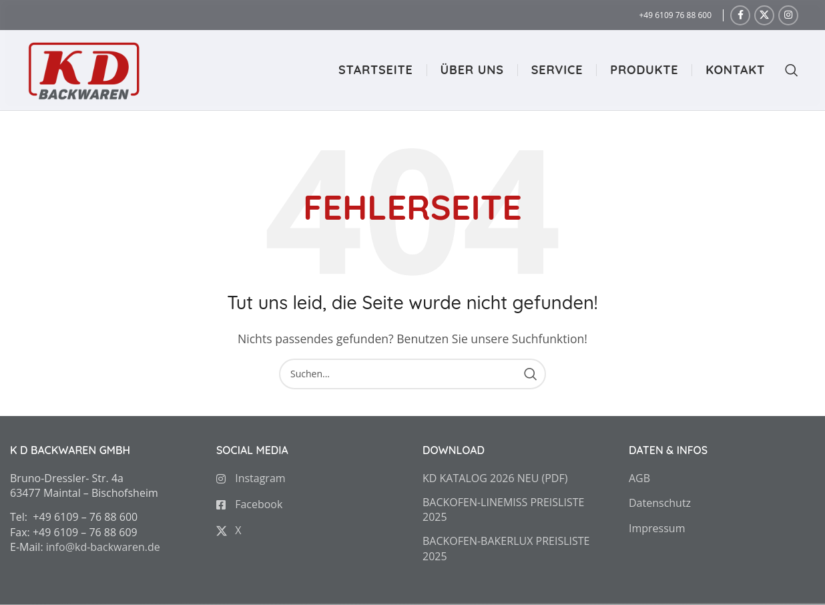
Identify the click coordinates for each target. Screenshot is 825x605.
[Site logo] (83, 68)
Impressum (657, 527)
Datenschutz (660, 502)
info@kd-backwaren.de (103, 547)
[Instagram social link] (788, 15)
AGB (639, 477)
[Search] (785, 70)
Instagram (251, 477)
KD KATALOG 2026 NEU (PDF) (495, 477)
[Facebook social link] (740, 15)
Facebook (249, 503)
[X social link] (764, 15)
